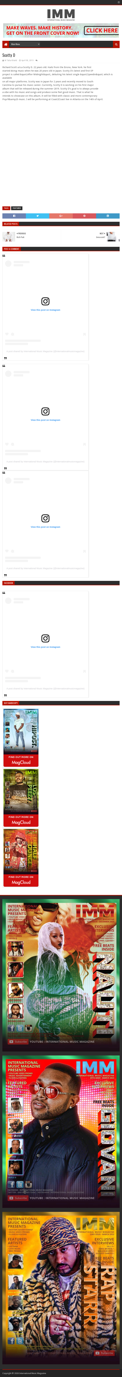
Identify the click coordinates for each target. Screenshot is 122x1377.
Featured (17, 208)
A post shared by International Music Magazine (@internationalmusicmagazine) (46, 351)
